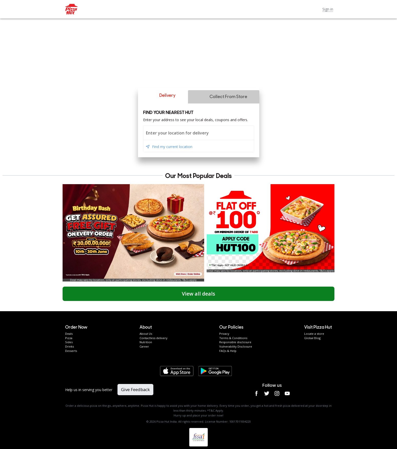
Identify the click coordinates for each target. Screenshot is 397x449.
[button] (163, 95)
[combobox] (198, 133)
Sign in (327, 9)
